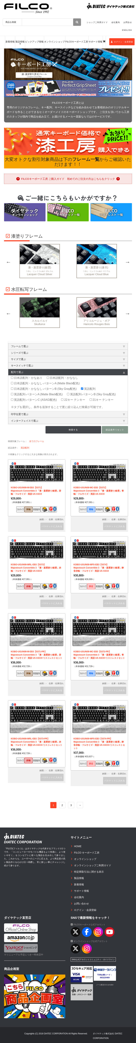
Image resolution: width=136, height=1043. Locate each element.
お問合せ (127, 22)
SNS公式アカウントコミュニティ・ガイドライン (93, 959)
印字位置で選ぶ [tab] (68, 414)
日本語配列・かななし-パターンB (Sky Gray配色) (44, 388)
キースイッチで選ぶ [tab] (68, 365)
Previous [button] (8, 262)
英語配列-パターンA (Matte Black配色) (37, 394)
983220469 (105, 978)
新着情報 (10, 42)
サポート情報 (95, 42)
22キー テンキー (73, 399)
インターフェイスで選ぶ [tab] (68, 420)
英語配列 (88, 388)
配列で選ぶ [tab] (68, 372)
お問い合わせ (81, 903)
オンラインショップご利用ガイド (92, 865)
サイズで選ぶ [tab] (68, 359)
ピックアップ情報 (34, 42)
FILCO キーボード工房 (86, 852)
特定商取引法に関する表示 (89, 871)
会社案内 (115, 22)
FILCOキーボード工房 (76, 42)
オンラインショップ (54, 42)
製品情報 (20, 42)
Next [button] (127, 262)
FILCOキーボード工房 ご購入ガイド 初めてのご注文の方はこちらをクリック (68, 178)
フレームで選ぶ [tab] (68, 346)
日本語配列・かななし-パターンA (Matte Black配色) (45, 383)
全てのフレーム (36, 441)
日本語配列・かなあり (26, 377)
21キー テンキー (102, 399)
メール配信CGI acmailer (105, 985)
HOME (77, 846)
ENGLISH (127, 30)
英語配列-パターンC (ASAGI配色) (34, 399)
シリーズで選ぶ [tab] (68, 352)
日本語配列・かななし (62, 377)
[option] (68, 64)
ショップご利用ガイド (97, 22)
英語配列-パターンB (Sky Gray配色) (91, 394)
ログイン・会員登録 (122, 42)
